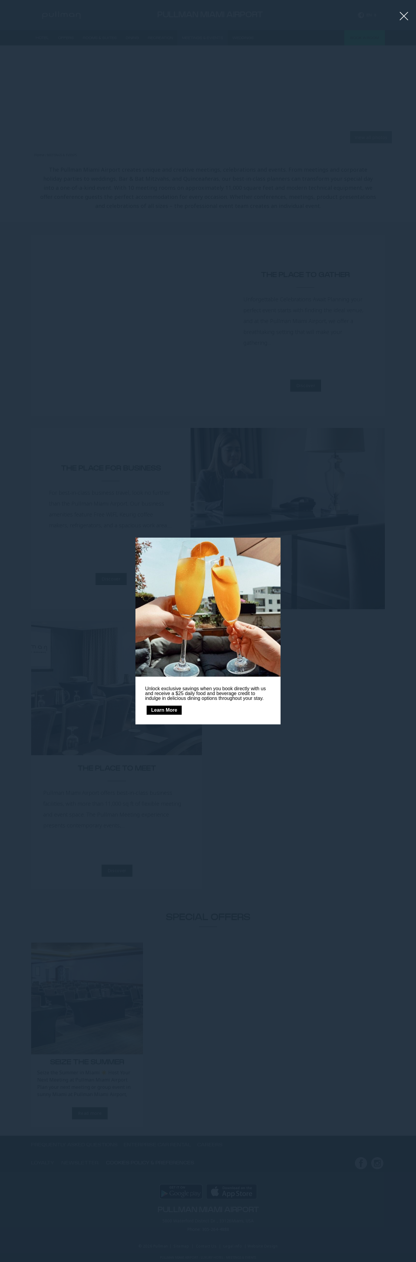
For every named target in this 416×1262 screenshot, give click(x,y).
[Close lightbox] (404, 16)
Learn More (164, 710)
